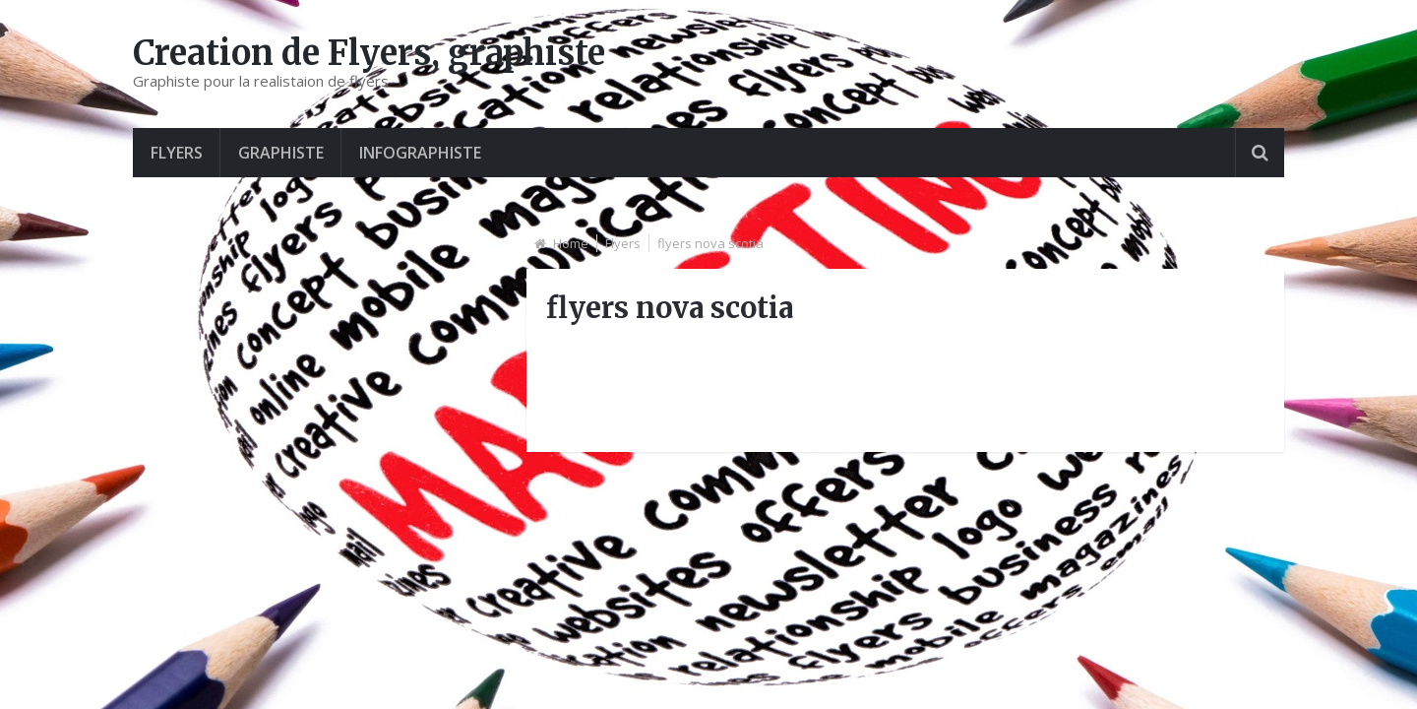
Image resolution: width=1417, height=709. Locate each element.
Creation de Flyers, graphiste (369, 53)
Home (570, 243)
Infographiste (420, 152)
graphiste (281, 152)
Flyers (177, 152)
